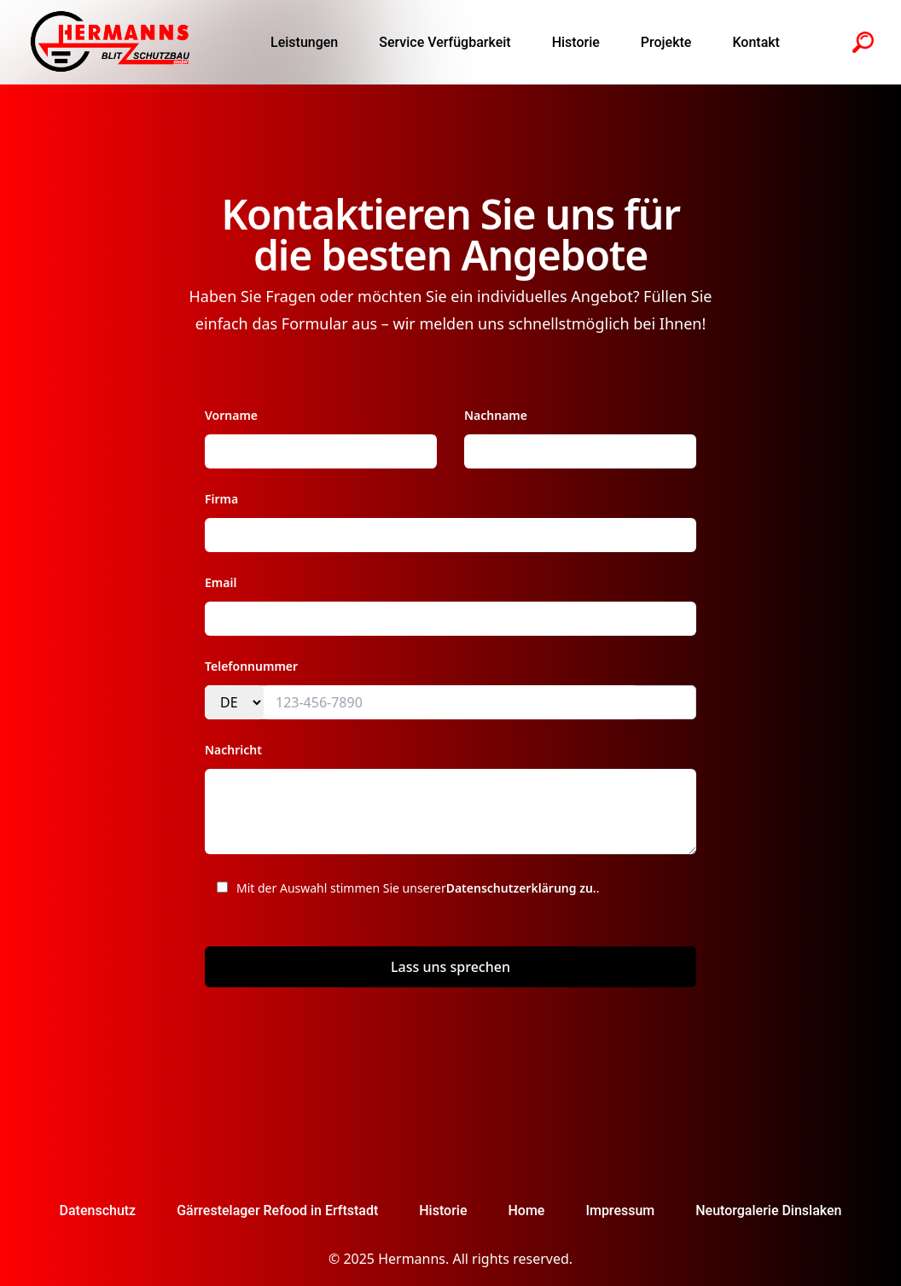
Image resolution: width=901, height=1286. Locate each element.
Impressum (619, 1210)
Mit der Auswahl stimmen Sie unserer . (402, 895)
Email (220, 582)
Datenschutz (98, 1210)
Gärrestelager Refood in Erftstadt (277, 1210)
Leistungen (304, 42)
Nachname (495, 415)
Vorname (231, 415)
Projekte (666, 42)
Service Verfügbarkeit (444, 42)
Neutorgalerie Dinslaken (768, 1210)
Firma (221, 499)
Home (526, 1210)
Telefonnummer (251, 666)
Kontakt (756, 42)
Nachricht (233, 750)
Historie (576, 42)
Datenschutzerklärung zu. (521, 888)
